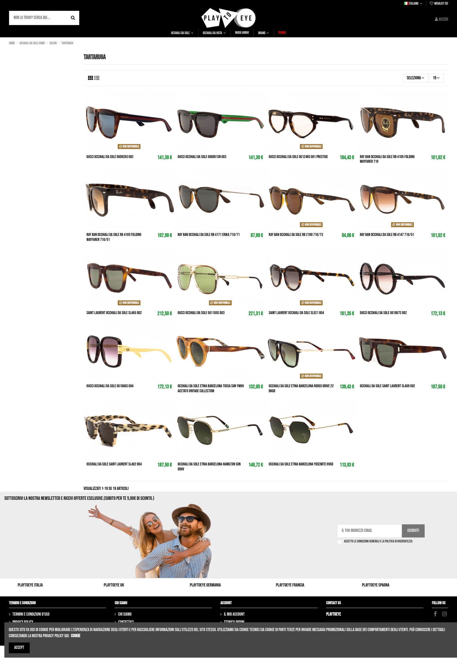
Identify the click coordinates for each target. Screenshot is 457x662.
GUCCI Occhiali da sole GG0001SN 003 (201, 156)
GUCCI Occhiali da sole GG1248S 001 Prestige (298, 156)
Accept (19, 647)
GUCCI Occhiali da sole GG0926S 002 (110, 156)
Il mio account (234, 614)
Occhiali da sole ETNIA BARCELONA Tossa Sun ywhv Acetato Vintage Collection (210, 388)
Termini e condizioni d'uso (31, 614)
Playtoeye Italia (30, 585)
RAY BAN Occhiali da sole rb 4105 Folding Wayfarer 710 (387, 159)
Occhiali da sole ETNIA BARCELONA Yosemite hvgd (301, 464)
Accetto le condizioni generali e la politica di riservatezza (378, 542)
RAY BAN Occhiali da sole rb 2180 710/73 (296, 234)
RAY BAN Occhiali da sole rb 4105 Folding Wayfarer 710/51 (114, 237)
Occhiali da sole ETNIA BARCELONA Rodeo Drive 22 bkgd (301, 388)
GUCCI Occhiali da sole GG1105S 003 (200, 312)
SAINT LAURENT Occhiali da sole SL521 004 (296, 312)
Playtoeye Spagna (375, 585)
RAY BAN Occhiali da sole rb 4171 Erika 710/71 (208, 234)
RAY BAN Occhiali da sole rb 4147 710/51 (387, 234)
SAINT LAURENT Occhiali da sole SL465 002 (114, 312)
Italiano (413, 3)
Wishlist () (438, 3)
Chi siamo (124, 614)
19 (436, 78)
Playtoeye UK (114, 585)
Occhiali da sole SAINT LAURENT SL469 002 (387, 385)
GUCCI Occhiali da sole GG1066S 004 (110, 385)
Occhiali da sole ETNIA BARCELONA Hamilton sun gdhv (208, 467)
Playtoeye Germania (205, 585)
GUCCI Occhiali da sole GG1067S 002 (383, 312)
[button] (182, 33)
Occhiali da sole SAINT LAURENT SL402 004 (114, 464)
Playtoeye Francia (290, 585)
